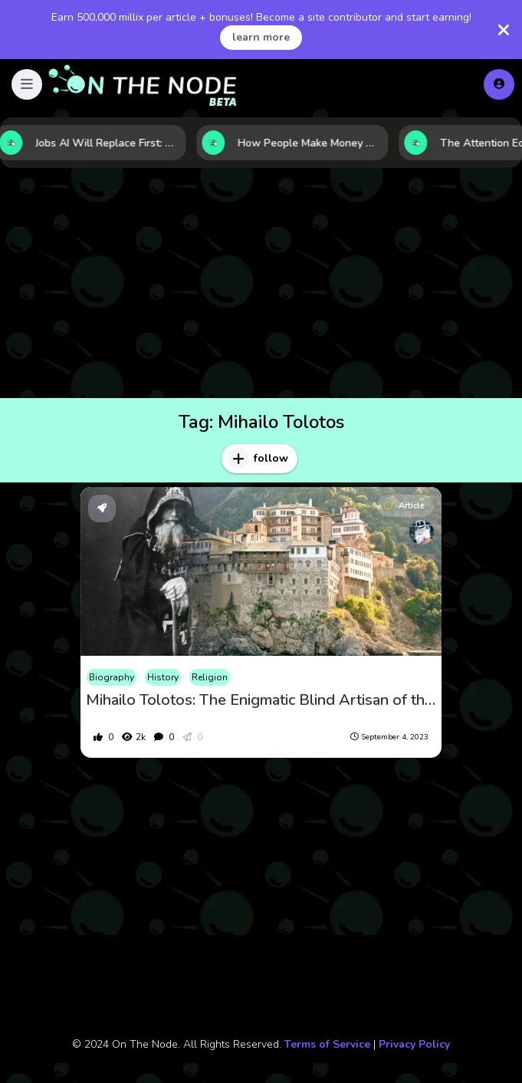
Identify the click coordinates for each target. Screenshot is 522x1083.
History (163, 677)
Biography (111, 677)
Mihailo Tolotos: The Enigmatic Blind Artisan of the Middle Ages (261, 700)
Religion (210, 677)
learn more (261, 37)
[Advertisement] (261, 283)
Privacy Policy (414, 1044)
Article (404, 506)
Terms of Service (327, 1044)
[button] (26, 84)
